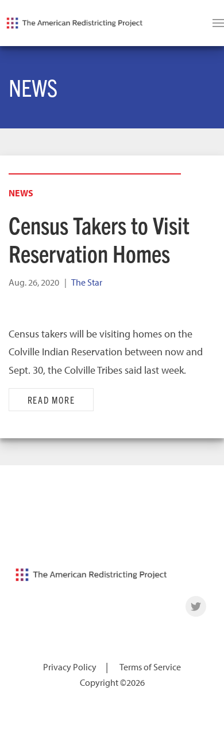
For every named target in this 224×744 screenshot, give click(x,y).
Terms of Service (150, 667)
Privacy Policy (69, 667)
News (21, 193)
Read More (51, 399)
